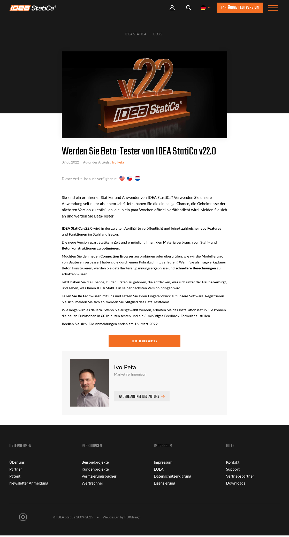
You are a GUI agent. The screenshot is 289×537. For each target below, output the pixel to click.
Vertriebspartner (240, 477)
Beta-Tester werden (144, 342)
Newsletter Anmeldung (28, 484)
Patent (14, 477)
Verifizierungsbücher (99, 477)
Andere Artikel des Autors (139, 398)
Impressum (163, 463)
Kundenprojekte (95, 470)
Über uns (17, 463)
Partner (15, 470)
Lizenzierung (164, 484)
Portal (172, 8)
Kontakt (233, 463)
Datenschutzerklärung (172, 477)
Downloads (235, 484)
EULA (159, 470)
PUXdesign (132, 519)
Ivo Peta (118, 162)
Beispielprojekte (95, 463)
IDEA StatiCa (135, 34)
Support (233, 470)
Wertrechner (92, 484)
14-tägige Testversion (240, 7)
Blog (157, 34)
